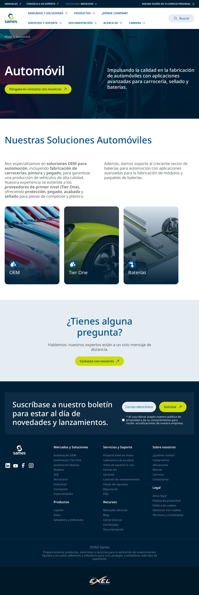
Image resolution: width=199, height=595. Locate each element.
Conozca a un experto (42, 3)
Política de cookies (164, 505)
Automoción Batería (66, 465)
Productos (84, 13)
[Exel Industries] (99, 581)
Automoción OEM (65, 455)
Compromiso (161, 460)
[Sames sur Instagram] (31, 465)
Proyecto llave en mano (118, 455)
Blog (106, 515)
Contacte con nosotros (100, 361)
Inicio (8, 37)
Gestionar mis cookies (167, 510)
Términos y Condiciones (168, 515)
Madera (59, 469)
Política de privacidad (167, 500)
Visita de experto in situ (118, 465)
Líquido (58, 510)
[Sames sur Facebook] (23, 465)
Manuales (13, 3)
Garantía (108, 474)
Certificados (111, 525)
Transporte (61, 489)
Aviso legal (160, 496)
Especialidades (63, 494)
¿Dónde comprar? (115, 13)
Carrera (137, 23)
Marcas (157, 469)
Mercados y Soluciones (48, 13)
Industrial (60, 484)
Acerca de (113, 23)
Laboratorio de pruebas (118, 460)
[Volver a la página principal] (11, 18)
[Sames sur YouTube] (15, 465)
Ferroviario (61, 479)
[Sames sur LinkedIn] (8, 465)
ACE (56, 474)
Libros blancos (112, 520)
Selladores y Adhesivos (68, 520)
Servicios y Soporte (45, 23)
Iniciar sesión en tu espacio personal (168, 3)
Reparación (110, 489)
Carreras (158, 474)
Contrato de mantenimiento (121, 479)
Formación (110, 469)
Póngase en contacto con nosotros (38, 89)
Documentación (82, 23)
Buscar (181, 18)
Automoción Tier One (67, 460)
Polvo (57, 515)
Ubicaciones (160, 465)
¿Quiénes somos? (164, 455)
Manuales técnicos (115, 510)
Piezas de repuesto (115, 484)
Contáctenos (161, 479)
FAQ (105, 494)
